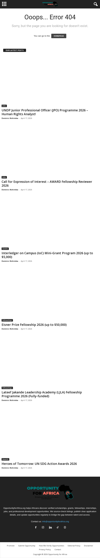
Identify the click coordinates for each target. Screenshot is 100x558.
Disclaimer (88, 545)
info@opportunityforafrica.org (55, 521)
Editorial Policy (74, 545)
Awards (5, 459)
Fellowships (7, 320)
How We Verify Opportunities (51, 545)
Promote (11, 545)
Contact (57, 549)
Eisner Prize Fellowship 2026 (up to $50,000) (34, 325)
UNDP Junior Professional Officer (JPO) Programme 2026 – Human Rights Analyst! (45, 112)
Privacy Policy (45, 549)
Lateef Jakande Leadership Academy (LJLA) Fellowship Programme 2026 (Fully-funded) (42, 394)
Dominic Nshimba (10, 118)
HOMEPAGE (59, 36)
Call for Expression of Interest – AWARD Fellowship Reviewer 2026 (47, 184)
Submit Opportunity (26, 545)
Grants (5, 249)
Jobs (4, 106)
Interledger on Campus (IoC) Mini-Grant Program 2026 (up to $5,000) (47, 255)
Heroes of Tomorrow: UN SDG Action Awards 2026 (39, 464)
